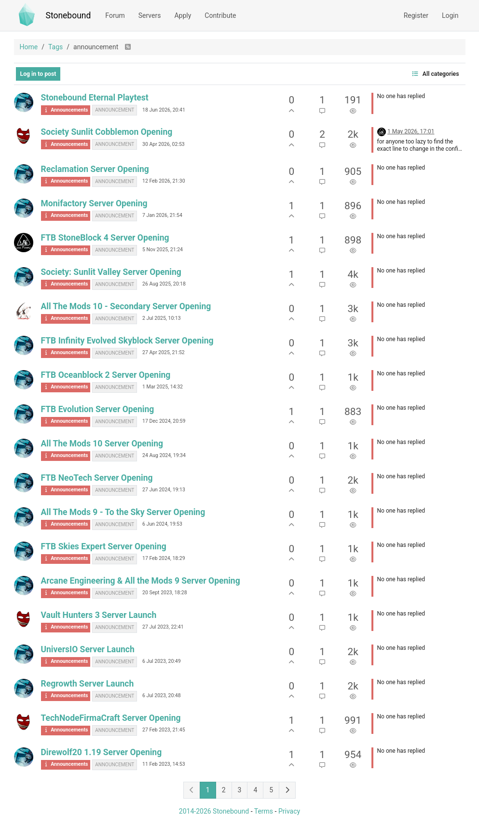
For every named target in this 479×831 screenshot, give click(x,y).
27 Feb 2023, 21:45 (163, 730)
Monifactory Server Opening (94, 203)
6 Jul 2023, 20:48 (161, 695)
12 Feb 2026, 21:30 (163, 181)
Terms (263, 811)
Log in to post (38, 74)
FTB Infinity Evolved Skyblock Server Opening (127, 340)
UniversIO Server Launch (88, 649)
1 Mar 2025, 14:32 (162, 387)
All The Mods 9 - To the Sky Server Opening (123, 512)
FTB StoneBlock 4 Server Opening (105, 238)
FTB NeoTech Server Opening (97, 478)
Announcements (65, 110)
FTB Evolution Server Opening (97, 409)
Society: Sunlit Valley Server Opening (111, 272)
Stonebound (68, 15)
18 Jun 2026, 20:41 (163, 110)
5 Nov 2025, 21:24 (162, 249)
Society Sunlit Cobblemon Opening (107, 132)
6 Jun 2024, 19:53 (162, 524)
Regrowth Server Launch (87, 683)
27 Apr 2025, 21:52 (163, 352)
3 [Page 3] (240, 790)
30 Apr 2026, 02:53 (163, 144)
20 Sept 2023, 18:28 (164, 592)
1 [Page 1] (208, 790)
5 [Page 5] (271, 790)
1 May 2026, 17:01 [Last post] (411, 131)
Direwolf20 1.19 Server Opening (101, 752)
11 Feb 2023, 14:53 (163, 764)
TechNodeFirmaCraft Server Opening (111, 718)
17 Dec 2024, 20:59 (163, 421)
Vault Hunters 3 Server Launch (99, 615)
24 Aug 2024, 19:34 (164, 455)
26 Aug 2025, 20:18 (164, 284)
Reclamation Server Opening (95, 169)
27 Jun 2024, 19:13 (163, 490)
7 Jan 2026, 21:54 (162, 215)
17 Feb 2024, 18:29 (163, 558)
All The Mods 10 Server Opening (102, 443)
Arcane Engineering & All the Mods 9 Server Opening (140, 581)
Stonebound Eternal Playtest (95, 97)
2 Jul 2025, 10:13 (161, 318)
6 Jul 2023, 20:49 (161, 661)
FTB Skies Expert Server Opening (103, 546)
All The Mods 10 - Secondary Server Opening (126, 306)
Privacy (289, 811)
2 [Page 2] (224, 790)
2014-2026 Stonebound (214, 811)
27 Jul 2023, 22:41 (163, 627)
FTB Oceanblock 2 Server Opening (106, 375)
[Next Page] (287, 790)
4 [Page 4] (255, 790)
